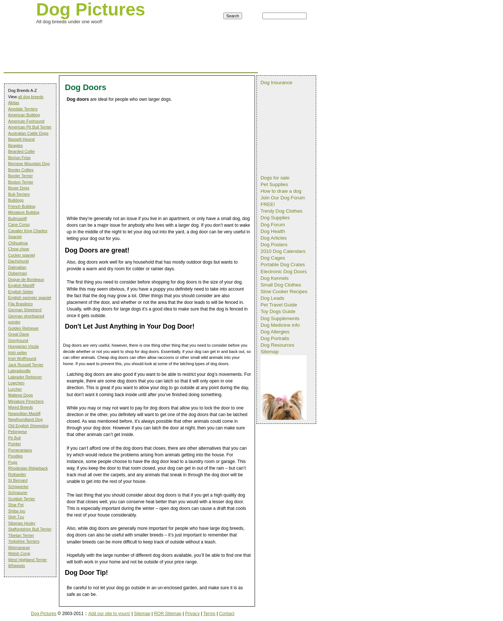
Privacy (192, 613)
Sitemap (142, 613)
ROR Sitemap (168, 613)
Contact (226, 613)
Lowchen (16, 383)
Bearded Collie (21, 151)
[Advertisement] (138, 34)
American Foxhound (26, 121)
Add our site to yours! (109, 613)
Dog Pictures (43, 613)
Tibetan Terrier (21, 535)
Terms (209, 613)
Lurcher (15, 389)
